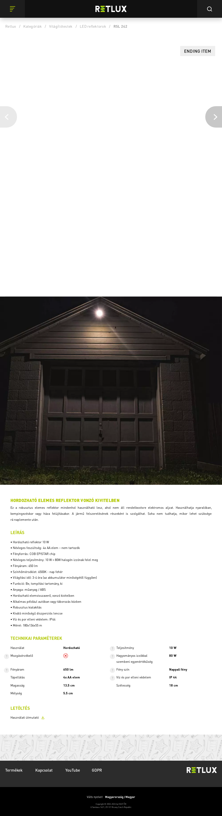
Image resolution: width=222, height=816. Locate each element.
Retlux (10, 26)
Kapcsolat (44, 770)
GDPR (97, 770)
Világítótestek (61, 26)
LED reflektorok (93, 26)
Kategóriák (32, 26)
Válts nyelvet (111, 797)
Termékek (14, 770)
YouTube (72, 770)
